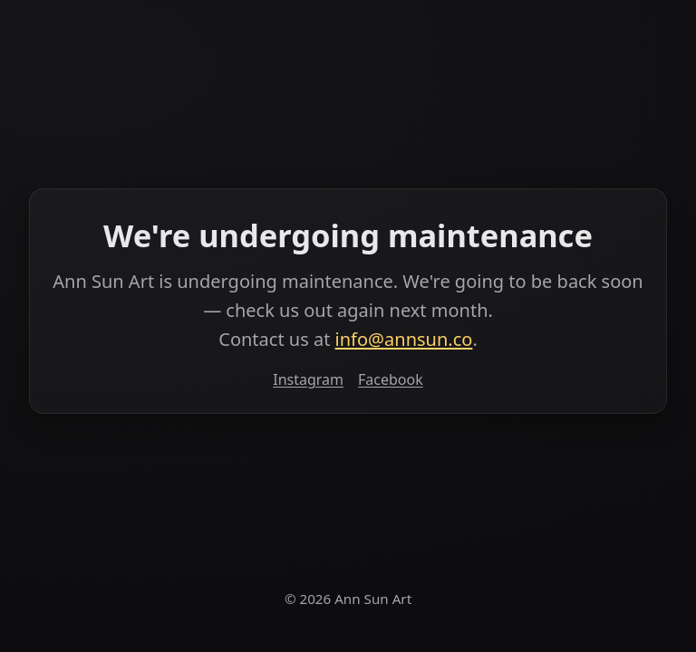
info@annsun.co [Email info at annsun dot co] (404, 339)
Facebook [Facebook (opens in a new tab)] (390, 379)
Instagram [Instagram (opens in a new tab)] (308, 379)
